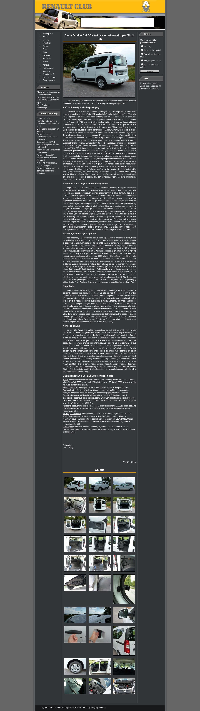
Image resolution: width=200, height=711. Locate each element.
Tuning (45, 46)
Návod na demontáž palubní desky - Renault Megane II (47, 158)
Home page (47, 33)
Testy (45, 52)
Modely (46, 40)
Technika (46, 55)
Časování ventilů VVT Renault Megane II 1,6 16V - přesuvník (48, 144)
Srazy (45, 62)
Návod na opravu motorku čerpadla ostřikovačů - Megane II (48, 171)
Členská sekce (49, 80)
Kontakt (46, 65)
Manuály (46, 71)
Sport (45, 49)
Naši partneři (48, 68)
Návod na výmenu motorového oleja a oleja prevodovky (47, 136)
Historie (46, 37)
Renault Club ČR (81, 708)
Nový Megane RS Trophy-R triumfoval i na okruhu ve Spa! (48, 100)
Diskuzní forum (49, 77)
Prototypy (47, 43)
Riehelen (102, 708)
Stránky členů (48, 74)
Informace (47, 58)
